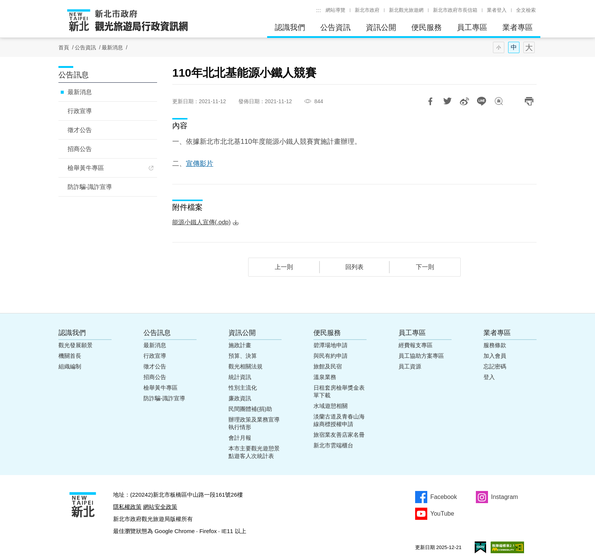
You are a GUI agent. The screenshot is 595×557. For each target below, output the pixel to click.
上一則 (284, 267)
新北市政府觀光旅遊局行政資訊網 (127, 21)
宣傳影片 (199, 163)
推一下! (447, 101)
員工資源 (409, 366)
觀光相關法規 (245, 366)
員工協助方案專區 (421, 355)
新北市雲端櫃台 (333, 445)
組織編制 (69, 366)
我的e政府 (480, 547)
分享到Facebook (430, 101)
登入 (489, 377)
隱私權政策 (127, 507)
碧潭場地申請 (330, 345)
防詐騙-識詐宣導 (90, 187)
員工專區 (472, 27)
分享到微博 (464, 101)
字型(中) (513, 47)
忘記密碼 (494, 366)
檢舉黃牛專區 (86, 168)
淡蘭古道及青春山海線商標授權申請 (339, 420)
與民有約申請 (330, 355)
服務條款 (494, 345)
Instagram (504, 497)
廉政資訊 (239, 398)
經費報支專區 (415, 345)
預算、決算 (242, 355)
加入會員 (494, 355)
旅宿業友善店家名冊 (339, 434)
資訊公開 (381, 27)
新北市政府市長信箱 (455, 10)
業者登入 (497, 10)
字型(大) (529, 47)
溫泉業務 (324, 377)
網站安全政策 (160, 507)
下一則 (425, 267)
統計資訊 (239, 377)
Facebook (443, 497)
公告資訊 (335, 27)
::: (318, 10)
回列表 (354, 267)
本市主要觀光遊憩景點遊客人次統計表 (254, 452)
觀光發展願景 (75, 345)
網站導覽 (335, 10)
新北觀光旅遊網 (406, 10)
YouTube (442, 513)
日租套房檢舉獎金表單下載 (339, 391)
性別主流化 (242, 387)
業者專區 (517, 27)
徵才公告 (80, 130)
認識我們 (290, 27)
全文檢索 (526, 10)
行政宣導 (80, 111)
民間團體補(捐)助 (250, 409)
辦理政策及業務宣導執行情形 (254, 423)
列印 (529, 101)
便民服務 (426, 27)
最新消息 (112, 47)
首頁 (63, 47)
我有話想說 (498, 101)
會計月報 (239, 437)
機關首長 (69, 355)
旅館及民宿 (327, 366)
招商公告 (80, 149)
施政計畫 (239, 345)
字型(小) (498, 47)
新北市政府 (367, 10)
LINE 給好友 (481, 101)
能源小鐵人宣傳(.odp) (201, 222)
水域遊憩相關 (330, 406)
